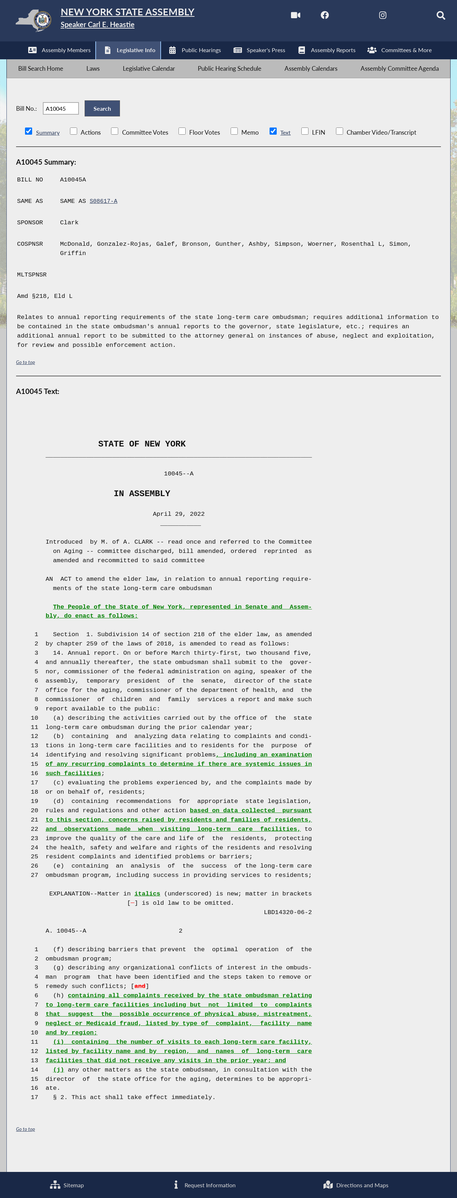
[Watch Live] (279, 17)
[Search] (429, 17)
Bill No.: (26, 122)
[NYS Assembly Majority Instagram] (369, 17)
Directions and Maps (356, 1184)
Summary (48, 151)
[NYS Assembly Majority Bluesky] (399, 17)
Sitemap (66, 1184)
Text (286, 151)
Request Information (203, 1184)
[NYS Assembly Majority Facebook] (309, 17)
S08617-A (104, 220)
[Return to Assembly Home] (119, 22)
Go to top (25, 381)
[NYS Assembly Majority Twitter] (339, 17)
